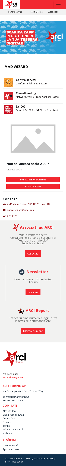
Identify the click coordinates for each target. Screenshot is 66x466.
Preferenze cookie (14, 461)
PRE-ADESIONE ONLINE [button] (33, 179)
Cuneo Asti (9, 418)
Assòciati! (53, 11)
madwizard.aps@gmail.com (20, 210)
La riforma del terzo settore (32, 83)
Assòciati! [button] (33, 253)
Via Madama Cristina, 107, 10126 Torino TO (28, 204)
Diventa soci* (10, 445)
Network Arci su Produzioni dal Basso (37, 96)
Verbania (7, 433)
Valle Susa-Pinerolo (13, 429)
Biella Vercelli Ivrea (13, 414)
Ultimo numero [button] (33, 331)
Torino (6, 425)
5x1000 (20, 106)
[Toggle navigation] (58, 4)
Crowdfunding (26, 93)
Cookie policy (48, 458)
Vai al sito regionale (13, 377)
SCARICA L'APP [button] (33, 186)
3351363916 (13, 215)
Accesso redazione (14, 458)
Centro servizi (26, 80)
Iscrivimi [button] (33, 292)
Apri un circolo (11, 449)
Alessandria (9, 411)
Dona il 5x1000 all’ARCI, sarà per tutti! (37, 110)
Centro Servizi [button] (15, 11)
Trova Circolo (36, 11)
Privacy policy (33, 458)
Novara (7, 422)
